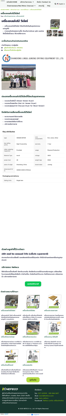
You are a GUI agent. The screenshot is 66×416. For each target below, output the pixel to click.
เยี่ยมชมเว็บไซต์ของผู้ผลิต (12, 50)
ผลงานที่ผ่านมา (25, 10)
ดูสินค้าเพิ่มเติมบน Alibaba (13, 47)
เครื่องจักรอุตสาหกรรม (9, 16)
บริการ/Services (14, 10)
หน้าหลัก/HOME (5, 10)
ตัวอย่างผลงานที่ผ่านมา (9, 291)
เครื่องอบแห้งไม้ (20, 16)
